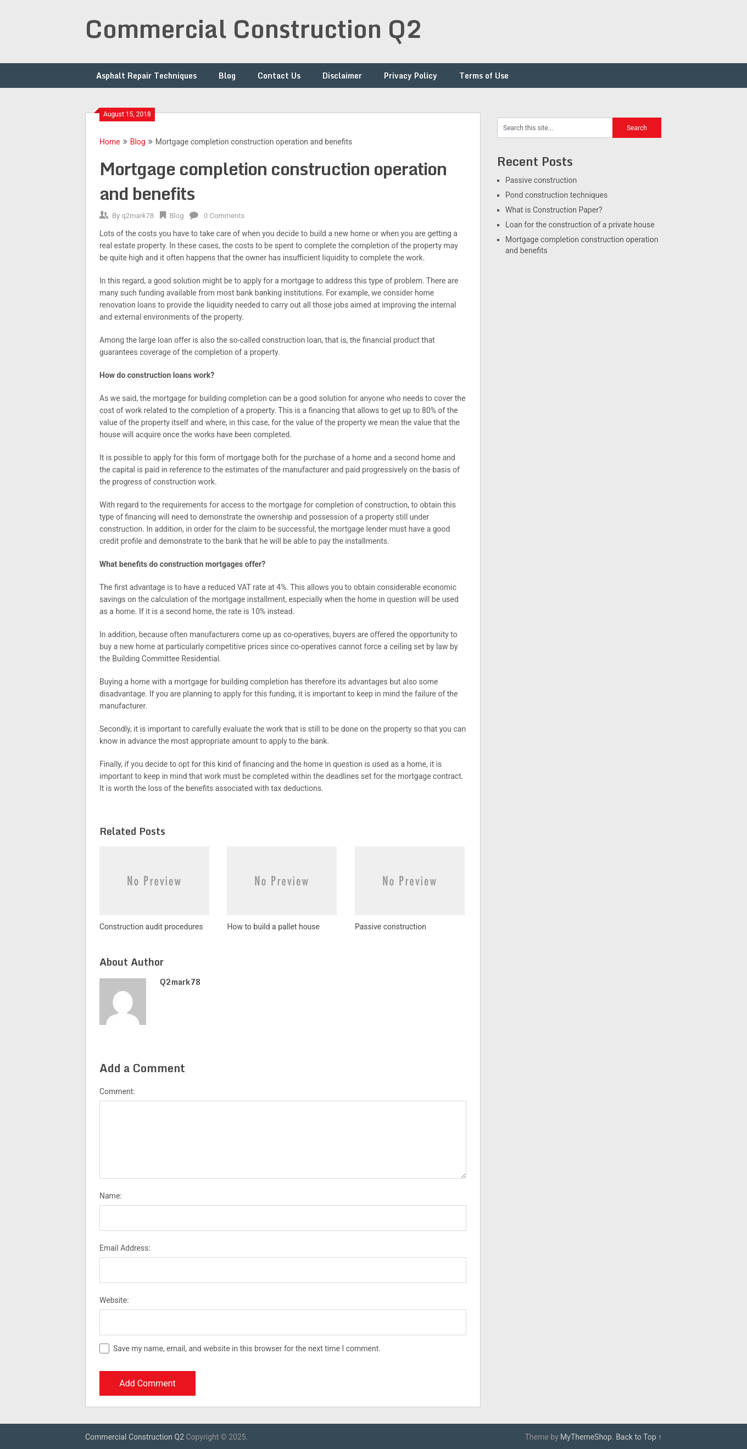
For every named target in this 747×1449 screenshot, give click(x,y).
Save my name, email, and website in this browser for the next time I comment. (247, 1348)
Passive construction (541, 180)
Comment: (117, 1091)
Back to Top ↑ (639, 1437)
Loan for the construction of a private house (580, 224)
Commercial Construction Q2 (254, 28)
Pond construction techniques (556, 195)
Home (109, 141)
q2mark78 (137, 215)
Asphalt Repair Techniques (146, 75)
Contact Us (279, 75)
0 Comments (224, 215)
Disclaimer (342, 75)
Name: (110, 1195)
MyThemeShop (586, 1437)
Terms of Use (484, 75)
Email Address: (124, 1248)
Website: (114, 1300)
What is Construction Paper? (554, 209)
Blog (227, 75)
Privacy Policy (410, 75)
